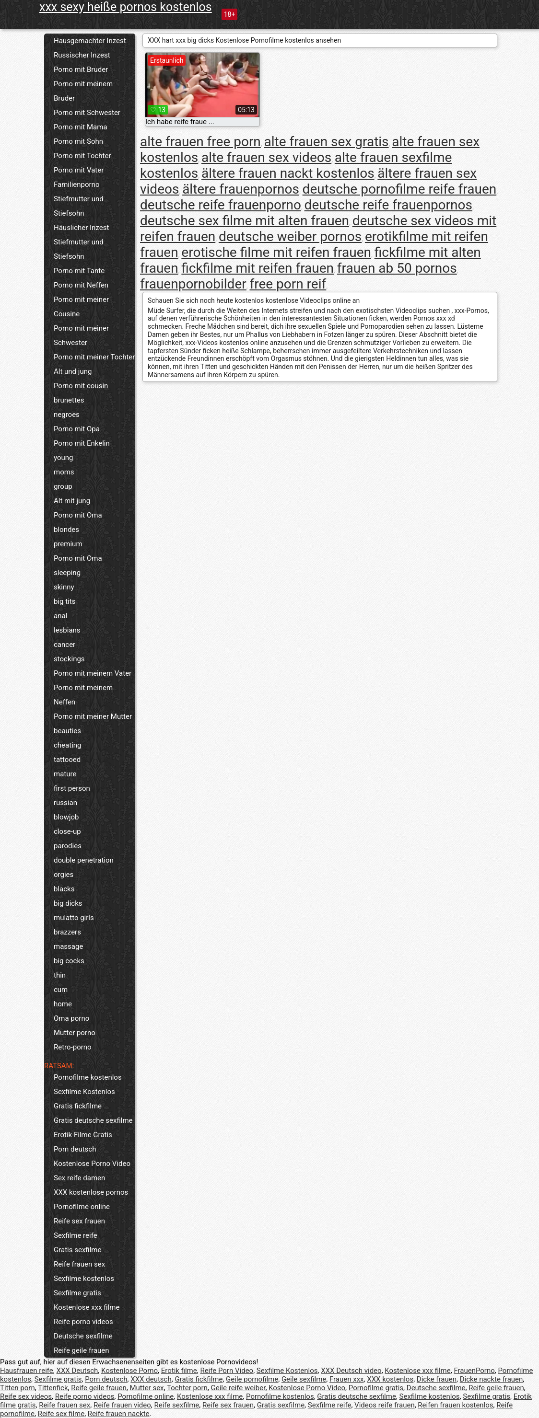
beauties (67, 730)
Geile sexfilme (303, 1379)
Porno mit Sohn (78, 141)
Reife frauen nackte (119, 1413)
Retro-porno (73, 1047)
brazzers (67, 932)
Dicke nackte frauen (491, 1379)
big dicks (68, 903)
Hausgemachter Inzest (90, 40)
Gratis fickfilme (78, 1106)
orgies (63, 874)
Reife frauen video (122, 1405)
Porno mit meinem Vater (92, 673)
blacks (64, 889)
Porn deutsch (75, 1149)
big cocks (69, 961)
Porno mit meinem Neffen (83, 694)
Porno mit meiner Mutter (93, 716)
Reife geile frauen (81, 1350)
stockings (69, 659)
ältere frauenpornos (240, 189)
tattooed (67, 759)
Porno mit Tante (79, 270)
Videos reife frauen (384, 1405)
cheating (68, 745)
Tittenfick (53, 1387)
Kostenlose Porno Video (92, 1163)
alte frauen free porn (200, 142)
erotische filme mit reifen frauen (276, 252)
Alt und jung (73, 371)
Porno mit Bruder (81, 69)
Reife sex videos (26, 1396)
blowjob (66, 817)
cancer (64, 644)
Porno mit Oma (78, 515)
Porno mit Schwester (87, 112)
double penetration (84, 860)
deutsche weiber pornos (290, 236)
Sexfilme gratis (77, 1293)
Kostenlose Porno (129, 1370)
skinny (64, 587)
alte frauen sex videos (266, 157)
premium (68, 544)
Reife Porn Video (226, 1370)
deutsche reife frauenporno (220, 205)
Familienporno (76, 184)
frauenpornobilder (193, 284)
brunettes (69, 400)
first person (72, 788)
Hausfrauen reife (26, 1370)
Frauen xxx (346, 1379)
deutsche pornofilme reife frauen (400, 189)
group (63, 486)
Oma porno (71, 1018)
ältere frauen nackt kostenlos (288, 173)
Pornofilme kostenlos (88, 1077)
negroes (67, 414)
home (63, 1004)
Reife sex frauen (79, 1221)
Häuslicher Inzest (81, 227)
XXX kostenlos (390, 1379)
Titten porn (17, 1387)
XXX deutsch (150, 1379)
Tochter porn (187, 1387)
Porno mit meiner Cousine (81, 306)
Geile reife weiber (238, 1387)
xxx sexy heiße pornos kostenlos (125, 7)
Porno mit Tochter (82, 155)
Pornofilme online (82, 1206)
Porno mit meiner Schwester (81, 335)
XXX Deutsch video (351, 1370)
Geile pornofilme (252, 1379)
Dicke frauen (437, 1379)
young (63, 457)
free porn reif (287, 284)
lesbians (67, 630)
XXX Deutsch (77, 1370)
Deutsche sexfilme (83, 1336)
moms (64, 472)
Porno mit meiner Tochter (94, 357)
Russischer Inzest (82, 55)
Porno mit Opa (77, 429)
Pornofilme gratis (376, 1387)
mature (65, 774)
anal (60, 615)
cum (61, 989)
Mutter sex (146, 1387)
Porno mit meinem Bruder (83, 91)
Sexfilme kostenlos (84, 1278)
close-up (67, 831)
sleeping (67, 572)
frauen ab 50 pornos (397, 268)
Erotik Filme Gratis (83, 1134)
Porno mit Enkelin (82, 443)
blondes (66, 529)
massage (68, 946)
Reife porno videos (83, 1321)
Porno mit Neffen (81, 285)
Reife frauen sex (79, 1264)
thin (60, 975)
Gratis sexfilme (77, 1249)
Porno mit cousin (81, 385)
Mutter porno (74, 1032)
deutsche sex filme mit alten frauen (244, 221)
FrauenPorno (474, 1370)
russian (65, 802)
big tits (64, 601)
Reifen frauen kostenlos (455, 1405)
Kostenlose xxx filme (86, 1307)
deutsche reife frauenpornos (388, 205)
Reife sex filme (61, 1413)
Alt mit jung (72, 500)
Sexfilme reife (75, 1235)
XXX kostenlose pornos (91, 1192)
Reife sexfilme (176, 1405)
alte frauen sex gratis (326, 142)
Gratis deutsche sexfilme (93, 1120)
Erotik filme (179, 1370)
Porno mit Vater (79, 170)
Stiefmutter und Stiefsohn (79, 206)
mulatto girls (74, 917)
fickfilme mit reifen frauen (257, 268)
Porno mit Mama (80, 127)
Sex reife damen (79, 1178)
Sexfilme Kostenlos (84, 1091)
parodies (68, 846)
